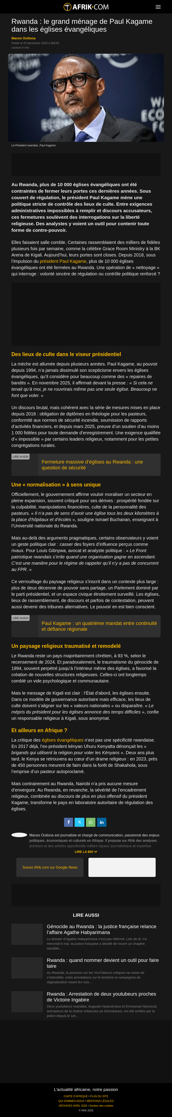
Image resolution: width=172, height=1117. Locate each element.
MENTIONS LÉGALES (100, 1101)
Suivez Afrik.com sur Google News (49, 867)
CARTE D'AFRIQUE (76, 1096)
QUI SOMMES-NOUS (71, 1101)
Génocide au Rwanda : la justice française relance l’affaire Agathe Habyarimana (101, 929)
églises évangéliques (63, 740)
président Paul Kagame (63, 261)
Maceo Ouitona (23, 38)
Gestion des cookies (101, 1105)
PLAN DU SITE (99, 1096)
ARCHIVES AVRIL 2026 (73, 1105)
